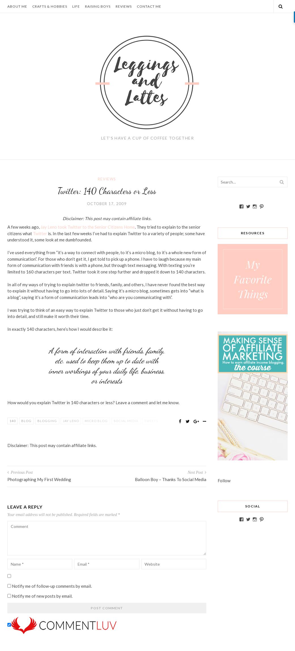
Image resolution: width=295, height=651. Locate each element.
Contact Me (149, 6)
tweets (151, 421)
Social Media (126, 421)
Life (76, 6)
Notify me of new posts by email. (42, 596)
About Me (17, 6)
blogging (47, 421)
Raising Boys (98, 6)
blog (26, 421)
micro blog (96, 421)
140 (13, 421)
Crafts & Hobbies (49, 6)
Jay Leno (71, 421)
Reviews (124, 6)
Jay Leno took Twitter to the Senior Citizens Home (88, 226)
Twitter (40, 233)
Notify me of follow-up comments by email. (52, 586)
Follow (224, 480)
